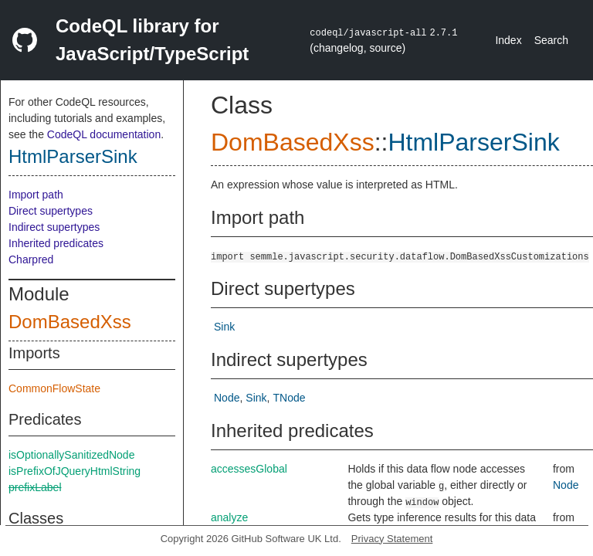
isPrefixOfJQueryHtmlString (74, 471)
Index (508, 40)
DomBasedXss (69, 321)
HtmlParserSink (72, 156)
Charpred (30, 259)
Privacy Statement (392, 538)
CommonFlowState (54, 388)
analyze (229, 517)
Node (226, 398)
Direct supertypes (50, 211)
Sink (224, 326)
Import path (35, 194)
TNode (289, 398)
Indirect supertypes (54, 227)
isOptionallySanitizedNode (71, 455)
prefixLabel (35, 487)
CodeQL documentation (104, 134)
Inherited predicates (55, 243)
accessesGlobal (249, 469)
